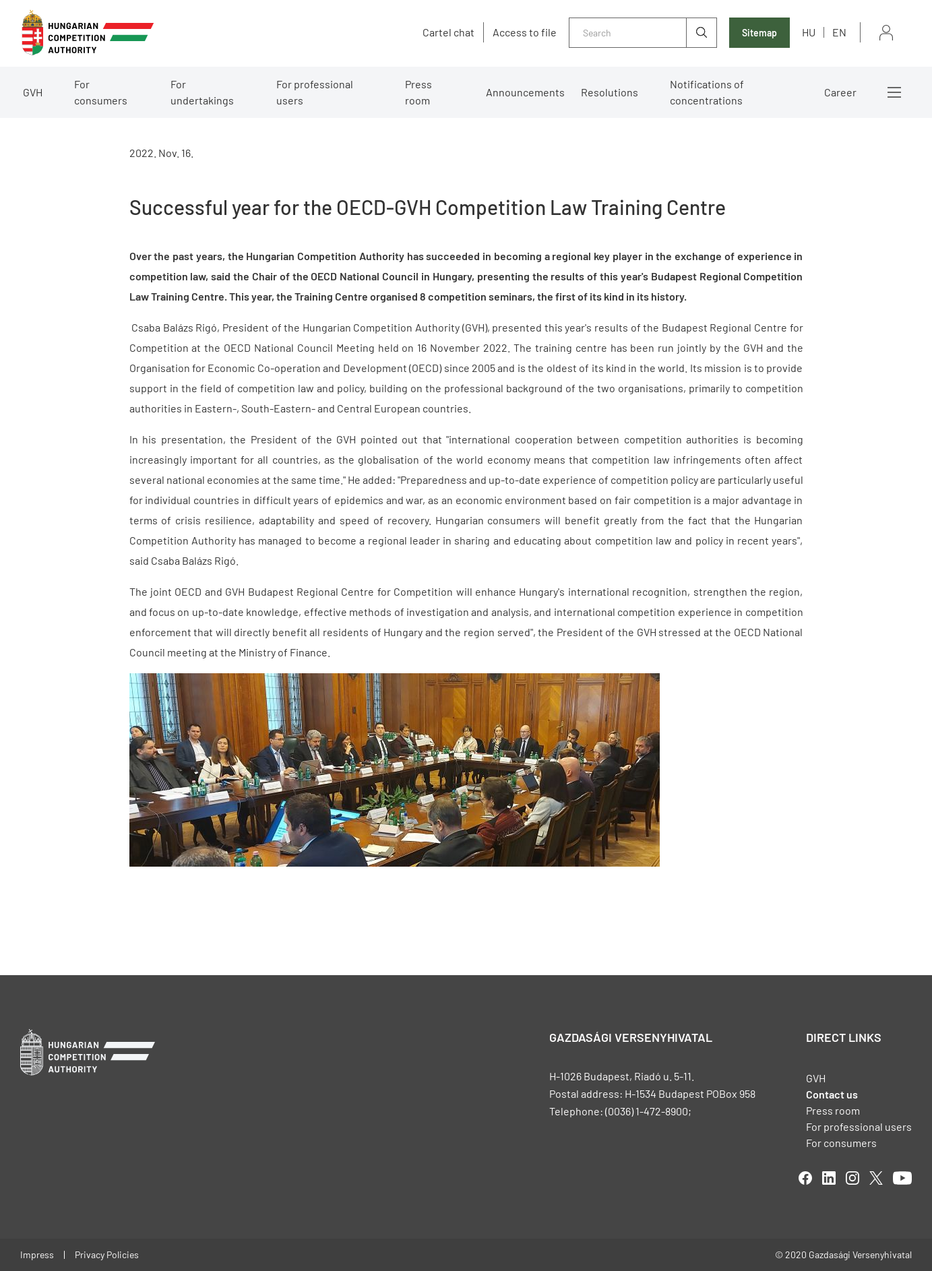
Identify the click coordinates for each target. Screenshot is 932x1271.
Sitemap (759, 32)
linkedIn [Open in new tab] (829, 1178)
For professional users (314, 92)
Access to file (525, 32)
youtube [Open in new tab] (902, 1178)
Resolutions (609, 92)
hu (808, 32)
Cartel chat (448, 32)
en (839, 32)
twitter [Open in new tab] (876, 1178)
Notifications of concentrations (707, 92)
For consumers (100, 92)
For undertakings (202, 92)
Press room (418, 92)
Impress (37, 1254)
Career (840, 92)
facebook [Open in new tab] (805, 1178)
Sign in (886, 33)
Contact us (832, 1094)
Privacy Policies (107, 1254)
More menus (894, 92)
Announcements (525, 92)
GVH (32, 92)
